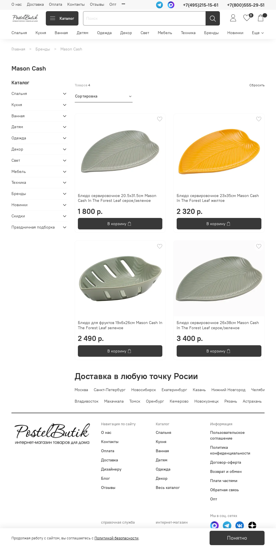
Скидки (18, 216)
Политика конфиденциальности (230, 450)
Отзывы (97, 4)
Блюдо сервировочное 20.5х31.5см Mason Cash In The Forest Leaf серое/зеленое (117, 198)
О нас (16, 4)
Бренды (211, 32)
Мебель (165, 32)
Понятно (237, 538)
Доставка (35, 4)
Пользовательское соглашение (227, 435)
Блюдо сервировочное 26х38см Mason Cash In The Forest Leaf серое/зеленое (218, 325)
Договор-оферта (225, 462)
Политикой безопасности (116, 538)
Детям (82, 32)
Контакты (76, 4)
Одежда (104, 32)
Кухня (41, 32)
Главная (18, 49)
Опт (112, 4)
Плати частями (223, 480)
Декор (126, 32)
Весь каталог (168, 487)
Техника (188, 32)
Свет (145, 32)
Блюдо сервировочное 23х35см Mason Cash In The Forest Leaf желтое (218, 198)
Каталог (62, 18)
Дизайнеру (111, 469)
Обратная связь (224, 489)
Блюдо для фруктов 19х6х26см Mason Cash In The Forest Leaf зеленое (120, 325)
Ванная (61, 32)
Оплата (55, 4)
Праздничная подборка (33, 227)
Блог (105, 478)
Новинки (235, 32)
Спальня (19, 32)
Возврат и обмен (226, 471)
